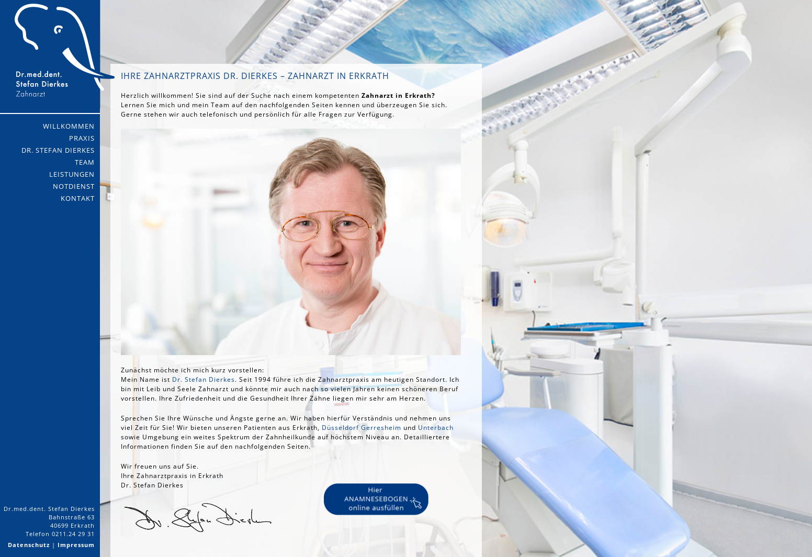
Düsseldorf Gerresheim (361, 427)
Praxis (82, 138)
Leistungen (72, 174)
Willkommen (69, 126)
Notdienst (74, 186)
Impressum (76, 545)
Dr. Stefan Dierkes (58, 150)
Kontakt (78, 198)
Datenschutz (29, 545)
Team (85, 162)
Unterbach (436, 427)
